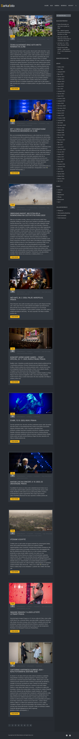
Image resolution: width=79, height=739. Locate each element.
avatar (46, 476)
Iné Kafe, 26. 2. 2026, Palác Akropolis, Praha (26, 299)
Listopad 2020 (61, 101)
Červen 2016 (61, 174)
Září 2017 (60, 144)
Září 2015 (60, 181)
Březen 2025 (61, 81)
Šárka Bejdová (21, 39)
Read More (15, 88)
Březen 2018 (61, 135)
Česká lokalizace (62, 218)
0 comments (42, 39)
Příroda (59, 197)
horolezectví (29, 125)
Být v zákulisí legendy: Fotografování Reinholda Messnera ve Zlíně (27, 130)
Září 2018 (60, 123)
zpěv (29, 608)
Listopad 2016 (61, 166)
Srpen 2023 (61, 86)
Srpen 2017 (61, 147)
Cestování (30, 39)
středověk (30, 353)
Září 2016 (60, 169)
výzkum (39, 535)
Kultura (35, 39)
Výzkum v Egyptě (18, 539)
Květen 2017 (61, 154)
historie (33, 535)
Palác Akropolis (20, 294)
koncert (22, 353)
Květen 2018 (61, 130)
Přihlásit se (60, 210)
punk (26, 294)
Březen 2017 (61, 159)
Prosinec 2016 (61, 164)
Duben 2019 (61, 113)
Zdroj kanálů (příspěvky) (64, 213)
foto (26, 209)
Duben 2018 (61, 132)
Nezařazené (31, 666)
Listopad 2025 (61, 72)
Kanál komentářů (62, 215)
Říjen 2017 (60, 142)
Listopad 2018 (61, 120)
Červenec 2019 (62, 108)
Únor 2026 (60, 69)
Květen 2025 (61, 79)
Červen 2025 (61, 76)
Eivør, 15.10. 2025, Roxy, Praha (23, 420)
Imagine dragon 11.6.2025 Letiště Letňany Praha (25, 613)
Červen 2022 (61, 93)
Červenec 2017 (62, 149)
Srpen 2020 (61, 103)
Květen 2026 (61, 67)
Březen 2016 (61, 178)
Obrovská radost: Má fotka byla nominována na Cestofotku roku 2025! (27, 214)
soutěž (28, 209)
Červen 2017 (61, 152)
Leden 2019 (61, 115)
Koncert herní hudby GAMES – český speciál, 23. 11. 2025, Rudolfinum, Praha (27, 358)
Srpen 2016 (61, 171)
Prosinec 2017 (61, 140)
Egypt (29, 535)
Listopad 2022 (61, 91)
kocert (49, 292)
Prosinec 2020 (61, 98)
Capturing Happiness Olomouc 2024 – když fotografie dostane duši (27, 671)
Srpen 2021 (61, 96)
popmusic (23, 608)
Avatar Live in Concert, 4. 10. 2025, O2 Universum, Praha (26, 483)
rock (28, 294)
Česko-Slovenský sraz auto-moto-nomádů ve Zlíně (26, 46)
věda (36, 535)
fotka (23, 209)
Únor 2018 (60, 137)
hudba (46, 292)
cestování (19, 41)
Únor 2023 (60, 89)
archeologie (20, 535)
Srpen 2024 (61, 84)
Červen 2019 (61, 110)
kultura (26, 353)
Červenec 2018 (62, 125)
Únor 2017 (60, 161)
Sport (59, 202)
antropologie (49, 533)
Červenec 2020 (62, 106)
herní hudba (47, 351)
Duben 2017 (61, 157)
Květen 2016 (61, 176)
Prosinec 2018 (61, 118)
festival (23, 41)
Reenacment (61, 199)
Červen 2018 (61, 127)
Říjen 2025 (60, 74)
